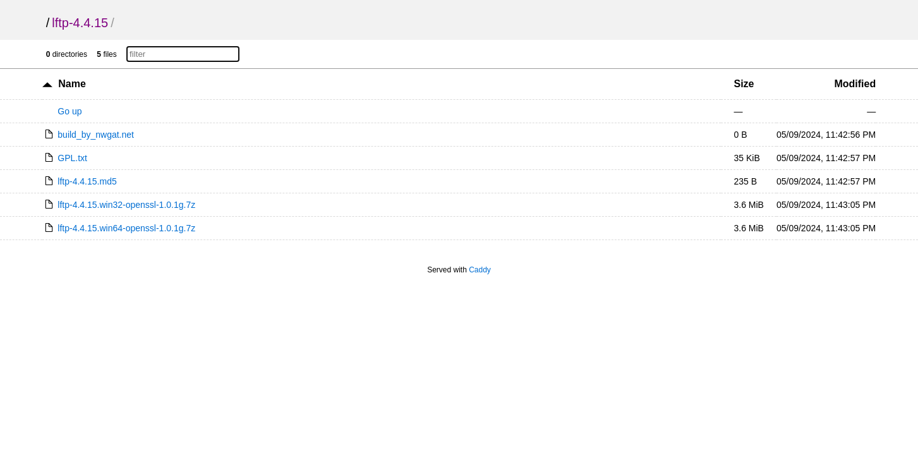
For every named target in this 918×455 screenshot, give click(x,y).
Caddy (480, 269)
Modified (855, 83)
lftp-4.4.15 (80, 23)
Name (72, 83)
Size (744, 83)
